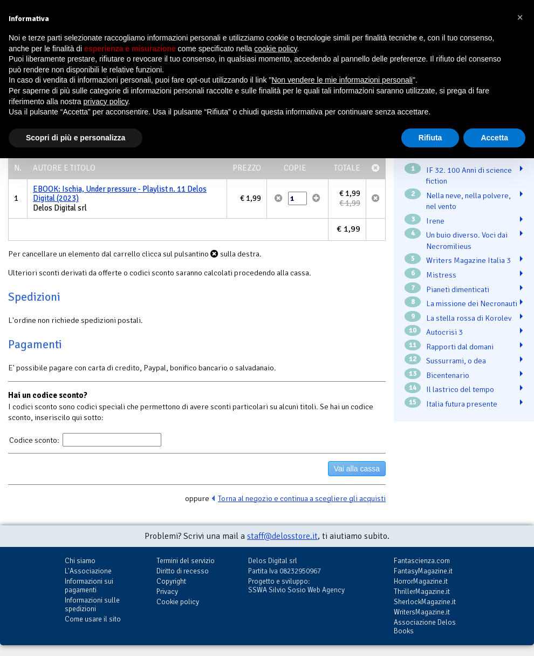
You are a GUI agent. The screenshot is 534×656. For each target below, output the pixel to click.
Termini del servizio (185, 560)
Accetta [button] (494, 137)
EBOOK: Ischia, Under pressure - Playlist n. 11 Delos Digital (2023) (120, 194)
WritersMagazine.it (422, 612)
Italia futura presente (461, 404)
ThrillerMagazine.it (422, 591)
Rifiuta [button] (430, 137)
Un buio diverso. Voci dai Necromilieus (467, 240)
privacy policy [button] (106, 101)
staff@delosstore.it (282, 536)
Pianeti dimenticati (457, 289)
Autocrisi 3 (444, 332)
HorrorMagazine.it (421, 581)
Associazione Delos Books (425, 626)
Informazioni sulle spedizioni (92, 604)
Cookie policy (177, 601)
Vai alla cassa (357, 468)
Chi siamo (80, 560)
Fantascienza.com (422, 560)
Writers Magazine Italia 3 (468, 260)
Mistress (441, 275)
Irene (435, 221)
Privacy (167, 591)
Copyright (171, 581)
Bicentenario (447, 375)
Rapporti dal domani (460, 346)
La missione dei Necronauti (471, 303)
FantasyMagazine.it (423, 571)
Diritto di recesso (182, 571)
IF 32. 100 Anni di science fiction (469, 175)
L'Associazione (88, 571)
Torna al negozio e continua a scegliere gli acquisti (302, 498)
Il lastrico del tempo (460, 389)
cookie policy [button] (275, 48)
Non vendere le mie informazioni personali (341, 80)
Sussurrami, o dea (456, 361)
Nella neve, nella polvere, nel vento (468, 201)
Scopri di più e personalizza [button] (75, 137)
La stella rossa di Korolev (468, 318)
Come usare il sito (93, 619)
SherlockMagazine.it (425, 601)
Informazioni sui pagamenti (89, 585)
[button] (520, 17)
